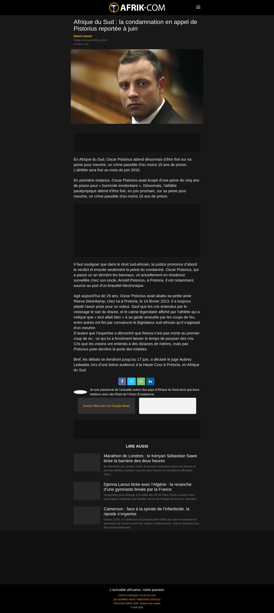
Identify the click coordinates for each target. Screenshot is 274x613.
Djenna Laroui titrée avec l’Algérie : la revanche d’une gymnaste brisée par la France (147, 487)
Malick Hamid (83, 36)
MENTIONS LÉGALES (149, 599)
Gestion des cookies (150, 603)
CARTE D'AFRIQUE (128, 595)
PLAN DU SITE (148, 595)
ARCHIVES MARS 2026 (126, 603)
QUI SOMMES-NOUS (125, 599)
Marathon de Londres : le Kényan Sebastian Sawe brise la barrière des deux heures (150, 458)
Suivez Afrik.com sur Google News (106, 405)
